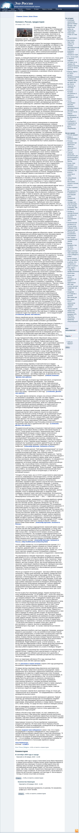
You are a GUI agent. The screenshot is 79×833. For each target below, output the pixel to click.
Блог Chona (33, 16)
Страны (28, 9)
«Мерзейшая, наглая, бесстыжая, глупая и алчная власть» (72, 181)
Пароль (68, 336)
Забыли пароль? (70, 343)
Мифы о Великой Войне (72, 138)
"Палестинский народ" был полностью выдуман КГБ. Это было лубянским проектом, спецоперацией (72, 315)
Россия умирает (72, 135)
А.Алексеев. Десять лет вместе (28, 314)
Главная (4, 9)
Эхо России (24, 3)
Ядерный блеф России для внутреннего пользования (72, 232)
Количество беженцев (26, 782)
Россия (20, 9)
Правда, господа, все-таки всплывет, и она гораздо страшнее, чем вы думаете (72, 204)
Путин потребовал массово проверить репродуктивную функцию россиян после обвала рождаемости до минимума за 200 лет (72, 110)
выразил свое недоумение (31, 730)
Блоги (13, 9)
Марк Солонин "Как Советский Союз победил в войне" (72, 253)
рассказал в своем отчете (30, 663)
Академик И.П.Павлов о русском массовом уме (72, 294)
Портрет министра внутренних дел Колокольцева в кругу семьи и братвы (72, 156)
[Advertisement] (39, 814)
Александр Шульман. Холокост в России (39, 446)
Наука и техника (47, 9)
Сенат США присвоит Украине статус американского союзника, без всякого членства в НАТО (72, 169)
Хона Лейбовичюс (21, 743)
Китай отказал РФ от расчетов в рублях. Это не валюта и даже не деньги (72, 262)
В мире (36, 9)
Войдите (26, 747)
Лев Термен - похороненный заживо (72, 239)
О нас (21, 11)
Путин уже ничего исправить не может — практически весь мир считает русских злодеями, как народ (72, 283)
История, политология (9, 11)
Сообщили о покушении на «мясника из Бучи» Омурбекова (72, 124)
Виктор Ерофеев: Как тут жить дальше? (72, 246)
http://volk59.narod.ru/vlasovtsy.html (34, 542)
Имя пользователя (70, 329)
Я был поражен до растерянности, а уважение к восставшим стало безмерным (72, 193)
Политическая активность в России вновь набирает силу (72, 225)
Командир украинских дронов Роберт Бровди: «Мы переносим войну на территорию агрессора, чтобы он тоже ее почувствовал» (72, 29)
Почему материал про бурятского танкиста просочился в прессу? (72, 145)
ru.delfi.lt (25, 744)
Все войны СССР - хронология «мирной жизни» (71, 303)
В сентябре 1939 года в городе (27, 754)
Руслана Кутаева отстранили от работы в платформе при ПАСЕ (72, 94)
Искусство (59, 9)
